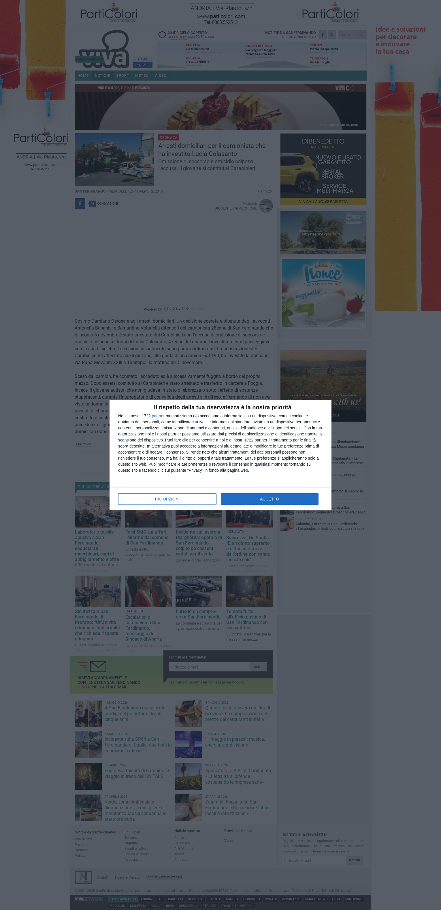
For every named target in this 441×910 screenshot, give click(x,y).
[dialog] (220, 455)
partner (158, 416)
